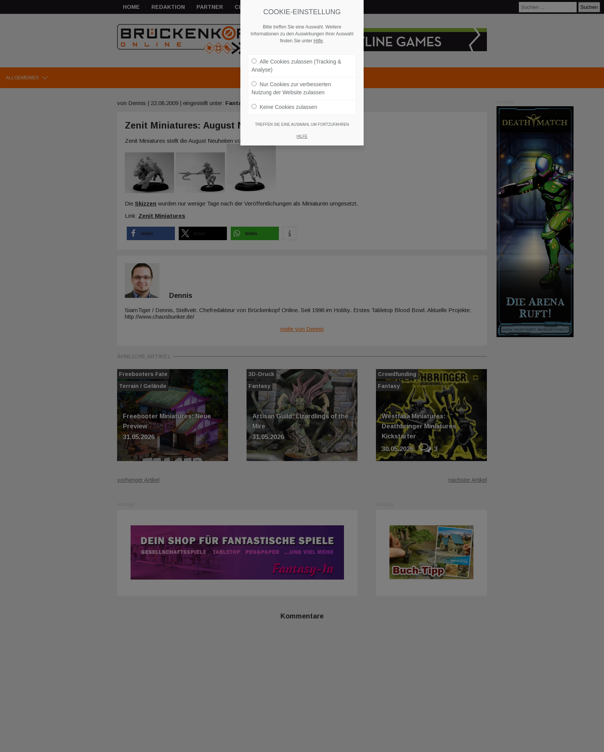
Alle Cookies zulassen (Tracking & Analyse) (296, 65)
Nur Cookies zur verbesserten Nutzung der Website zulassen (291, 88)
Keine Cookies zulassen (284, 107)
